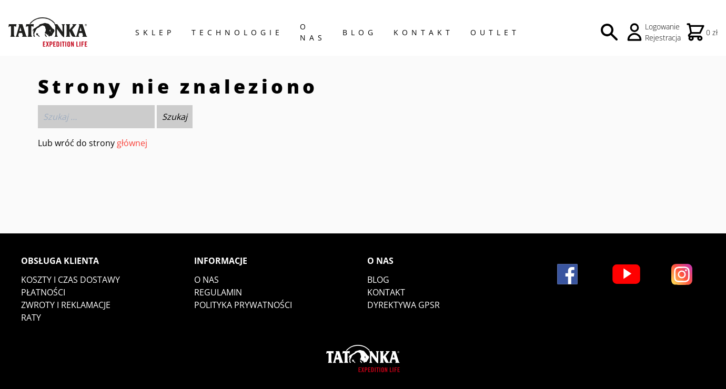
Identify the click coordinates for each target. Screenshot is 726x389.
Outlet (495, 32)
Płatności (43, 292)
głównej (132, 143)
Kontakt (423, 32)
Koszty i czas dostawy (70, 279)
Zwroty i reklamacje (65, 305)
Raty (31, 317)
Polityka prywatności (243, 305)
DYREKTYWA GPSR (403, 305)
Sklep (155, 32)
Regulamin (218, 292)
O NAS (313, 32)
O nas (206, 279)
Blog (359, 32)
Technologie (237, 32)
